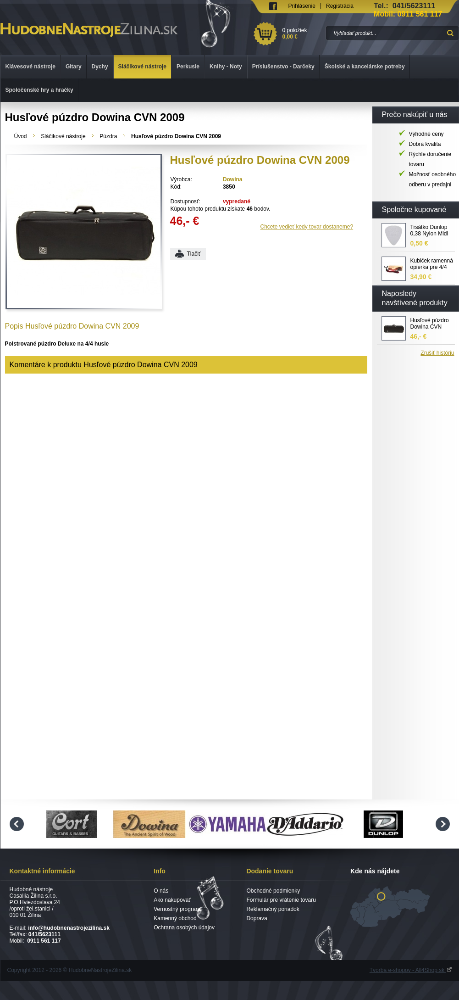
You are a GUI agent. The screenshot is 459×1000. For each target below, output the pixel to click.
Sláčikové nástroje (63, 136)
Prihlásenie (301, 6)
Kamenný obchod (175, 918)
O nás (161, 891)
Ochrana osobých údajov (184, 927)
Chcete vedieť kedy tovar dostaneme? (307, 226)
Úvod (20, 136)
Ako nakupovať (172, 900)
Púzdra (108, 136)
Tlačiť (194, 254)
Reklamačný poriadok (272, 909)
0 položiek (302, 33)
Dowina (233, 179)
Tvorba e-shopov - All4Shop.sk (411, 970)
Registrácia (340, 6)
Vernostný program (177, 909)
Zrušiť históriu (437, 353)
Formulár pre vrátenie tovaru (280, 900)
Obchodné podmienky (273, 891)
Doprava (256, 918)
